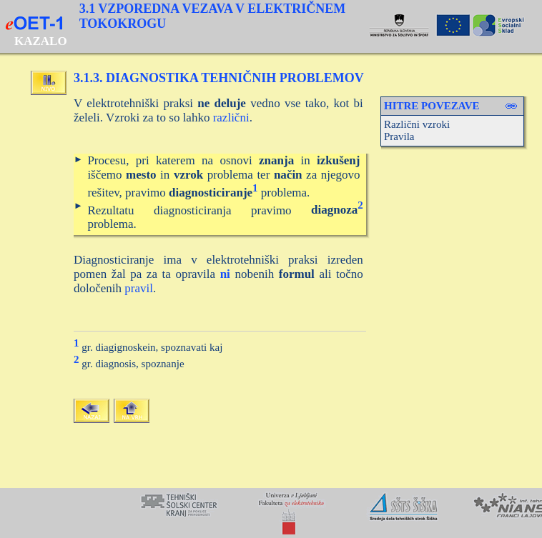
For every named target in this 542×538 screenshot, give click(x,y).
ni (225, 274)
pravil (138, 288)
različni (231, 117)
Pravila (399, 136)
